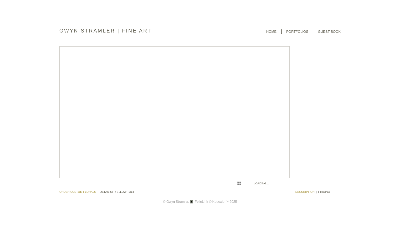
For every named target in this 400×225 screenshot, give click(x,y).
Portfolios (297, 31)
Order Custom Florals (77, 191)
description (305, 191)
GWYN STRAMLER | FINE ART (105, 30)
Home (271, 31)
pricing (324, 191)
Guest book (329, 31)
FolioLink (201, 201)
